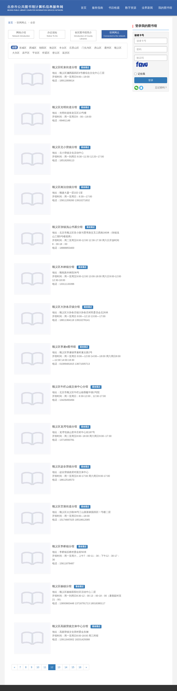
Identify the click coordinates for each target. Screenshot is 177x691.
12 (51, 667)
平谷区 (36, 52)
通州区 (107, 47)
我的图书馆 (165, 7)
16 (80, 667)
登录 (150, 80)
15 (73, 667)
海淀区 (53, 47)
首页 (83, 7)
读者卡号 (139, 35)
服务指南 (97, 7)
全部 (14, 47)
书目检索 (114, 7)
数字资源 (130, 7)
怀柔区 (46, 52)
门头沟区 (86, 47)
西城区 (32, 47)
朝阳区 (42, 47)
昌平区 (26, 52)
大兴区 (16, 52)
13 (59, 667)
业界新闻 (147, 7)
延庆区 (66, 52)
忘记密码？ (161, 87)
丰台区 (63, 47)
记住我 (139, 73)
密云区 (56, 52)
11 (45, 667)
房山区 (97, 47)
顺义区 (118, 47)
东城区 (22, 47)
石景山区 (74, 47)
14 (66, 667)
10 (37, 667)
